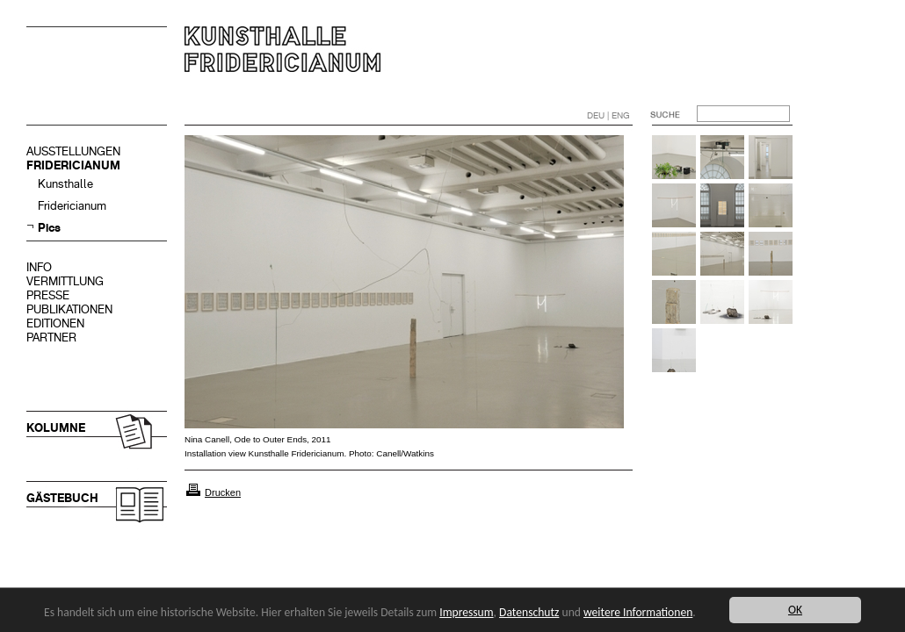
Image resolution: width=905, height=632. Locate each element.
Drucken (223, 492)
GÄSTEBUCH (62, 498)
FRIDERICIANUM (73, 165)
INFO (39, 267)
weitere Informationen (637, 612)
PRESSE (47, 295)
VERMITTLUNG (65, 281)
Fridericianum (72, 205)
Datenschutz (529, 612)
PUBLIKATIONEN (69, 309)
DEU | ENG (608, 115)
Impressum (466, 612)
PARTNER (51, 337)
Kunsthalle (65, 183)
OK (795, 609)
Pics (49, 227)
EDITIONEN (55, 323)
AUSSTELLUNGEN (73, 151)
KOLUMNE (55, 427)
